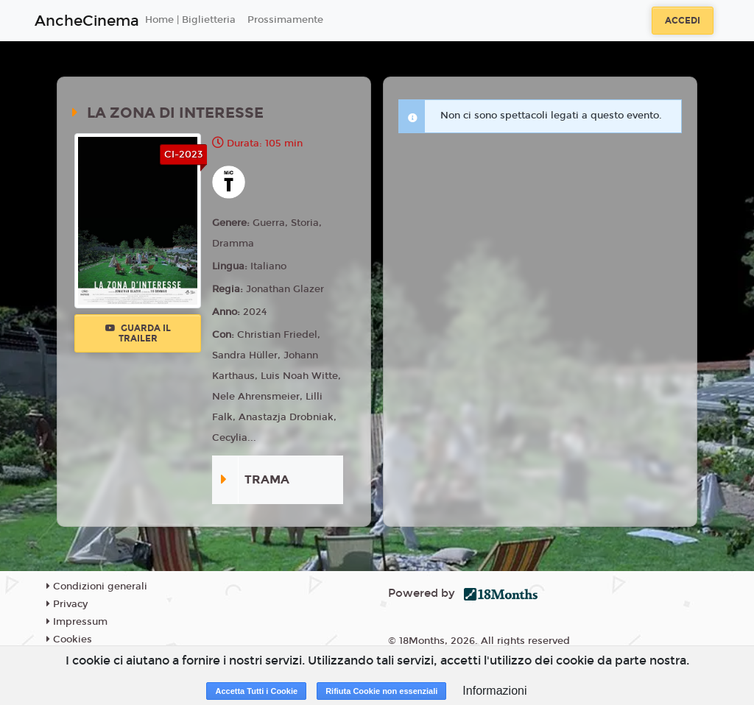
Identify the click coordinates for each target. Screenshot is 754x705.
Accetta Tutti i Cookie (256, 691)
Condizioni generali (96, 586)
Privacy (67, 604)
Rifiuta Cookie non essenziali (381, 691)
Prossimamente (285, 20)
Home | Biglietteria (190, 20)
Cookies (69, 639)
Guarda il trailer (138, 333)
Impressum (77, 622)
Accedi (682, 20)
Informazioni (494, 690)
